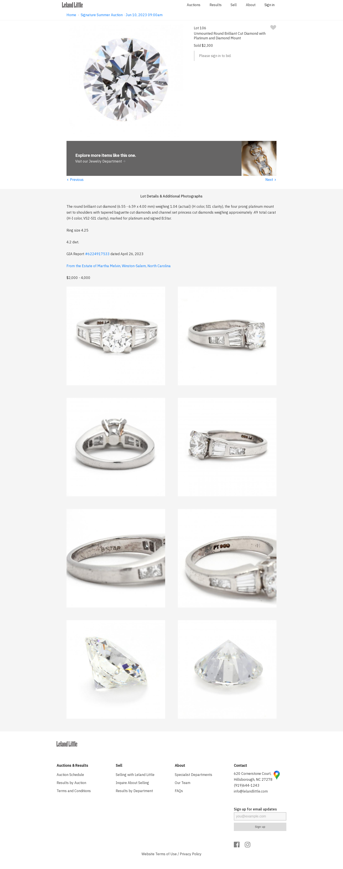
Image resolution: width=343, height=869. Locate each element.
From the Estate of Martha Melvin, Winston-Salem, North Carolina (118, 266)
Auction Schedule (70, 774)
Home (71, 15)
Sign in (269, 5)
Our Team (182, 783)
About (251, 5)
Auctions (193, 5)
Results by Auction (71, 783)
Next (270, 179)
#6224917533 (97, 254)
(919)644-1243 (246, 785)
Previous (75, 179)
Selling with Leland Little (135, 774)
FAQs (179, 791)
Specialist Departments (193, 774)
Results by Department (134, 791)
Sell (234, 5)
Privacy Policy (190, 854)
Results (216, 5)
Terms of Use (166, 854)
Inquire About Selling (132, 783)
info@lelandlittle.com (251, 791)
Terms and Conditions (74, 791)
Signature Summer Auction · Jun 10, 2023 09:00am (122, 15)
